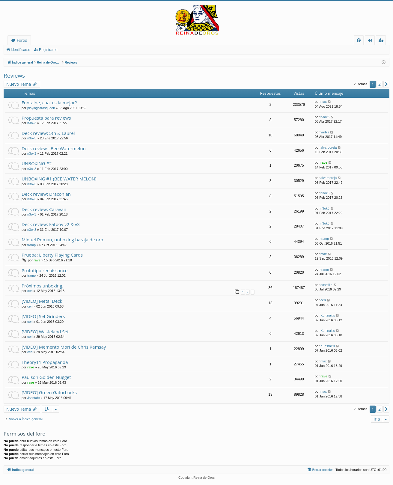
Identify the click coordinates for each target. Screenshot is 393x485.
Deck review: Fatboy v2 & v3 (51, 224)
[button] (386, 84)
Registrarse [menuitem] (382, 41)
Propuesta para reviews (46, 118)
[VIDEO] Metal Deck (42, 301)
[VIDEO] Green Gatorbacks (49, 392)
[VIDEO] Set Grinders (43, 316)
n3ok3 (31, 123)
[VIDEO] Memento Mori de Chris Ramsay (64, 347)
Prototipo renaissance (44, 270)
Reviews (14, 75)
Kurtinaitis (327, 315)
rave (323, 162)
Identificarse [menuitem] (371, 41)
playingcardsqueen (41, 108)
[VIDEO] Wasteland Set (45, 332)
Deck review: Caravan (44, 209)
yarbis (324, 132)
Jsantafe (33, 398)
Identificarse (20, 50)
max (323, 101)
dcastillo (326, 285)
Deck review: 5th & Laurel (48, 133)
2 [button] (379, 84)
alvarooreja (328, 147)
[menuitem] (358, 40)
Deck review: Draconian (46, 194)
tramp (31, 245)
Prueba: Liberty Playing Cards (52, 255)
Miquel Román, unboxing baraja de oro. (63, 239)
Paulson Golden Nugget (46, 377)
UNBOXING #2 (37, 163)
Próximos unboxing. (42, 286)
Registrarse (48, 50)
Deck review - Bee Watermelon (54, 148)
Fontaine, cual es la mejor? (49, 103)
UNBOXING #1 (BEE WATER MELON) (59, 179)
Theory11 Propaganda (45, 362)
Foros (22, 40)
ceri (30, 291)
